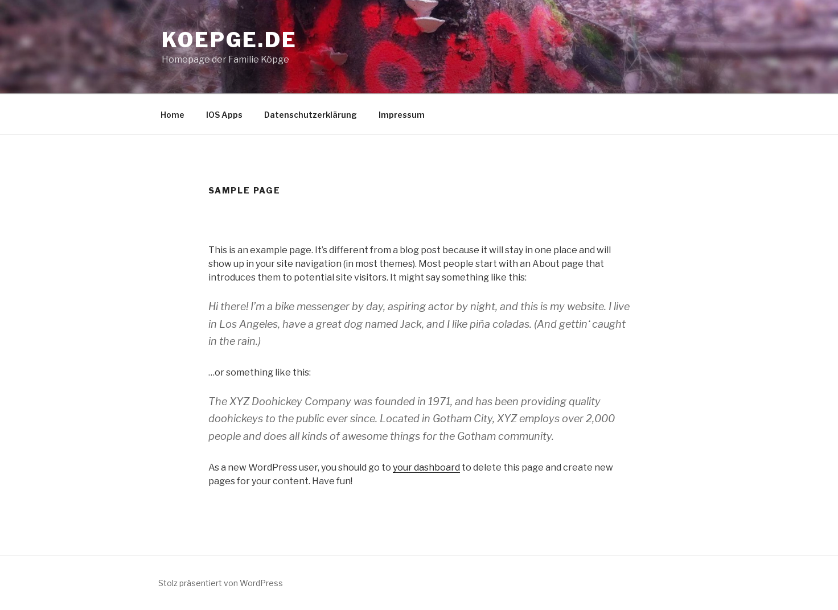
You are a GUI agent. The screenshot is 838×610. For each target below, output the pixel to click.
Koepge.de (229, 39)
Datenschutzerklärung (310, 114)
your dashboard (426, 467)
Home (172, 114)
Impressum (402, 114)
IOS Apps (224, 114)
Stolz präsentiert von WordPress (220, 583)
